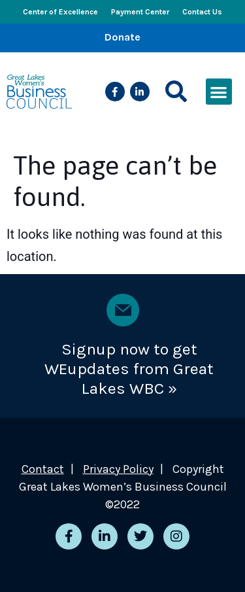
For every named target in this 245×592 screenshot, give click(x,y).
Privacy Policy (118, 469)
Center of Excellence (60, 11)
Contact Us (202, 11)
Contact (43, 469)
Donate (122, 37)
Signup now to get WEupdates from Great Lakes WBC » (129, 369)
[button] (176, 91)
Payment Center (140, 11)
